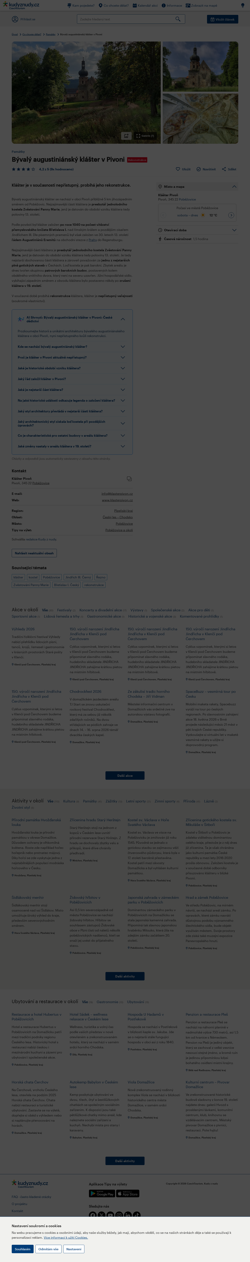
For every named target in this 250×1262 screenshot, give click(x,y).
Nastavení (73, 1249)
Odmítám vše (48, 1249)
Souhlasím (22, 1249)
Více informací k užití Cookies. (66, 1237)
